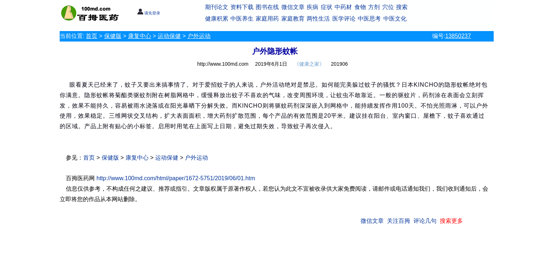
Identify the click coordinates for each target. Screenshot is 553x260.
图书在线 (267, 7)
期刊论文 (216, 7)
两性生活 (318, 19)
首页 (91, 36)
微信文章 (293, 7)
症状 (326, 7)
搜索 (402, 7)
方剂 (374, 7)
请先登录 (148, 13)
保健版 (113, 36)
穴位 (388, 7)
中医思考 (369, 19)
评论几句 (425, 221)
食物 (360, 7)
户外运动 (198, 36)
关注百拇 (398, 221)
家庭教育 (293, 19)
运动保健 (169, 36)
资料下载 (242, 7)
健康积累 (216, 19)
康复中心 (139, 36)
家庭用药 (267, 19)
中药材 (343, 7)
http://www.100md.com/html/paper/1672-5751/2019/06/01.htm (176, 178)
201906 (339, 64)
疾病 (312, 7)
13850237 (458, 36)
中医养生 (242, 19)
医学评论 (344, 19)
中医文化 (395, 19)
